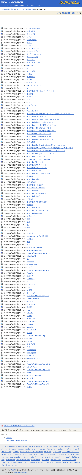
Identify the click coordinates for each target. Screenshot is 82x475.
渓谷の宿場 (31, 142)
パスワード (31, 284)
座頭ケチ (30, 276)
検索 (73, 13)
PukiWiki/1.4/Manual (34, 375)
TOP (28, 245)
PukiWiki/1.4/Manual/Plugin (36, 336)
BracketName (32, 264)
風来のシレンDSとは (34, 247)
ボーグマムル (32, 97)
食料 (28, 222)
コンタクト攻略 (56, 460)
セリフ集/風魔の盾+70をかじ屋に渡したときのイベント (47, 145)
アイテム (30, 102)
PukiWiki (30, 273)
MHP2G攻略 (56, 457)
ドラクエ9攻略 (61, 454)
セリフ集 (30, 94)
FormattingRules (33, 298)
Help (28, 310)
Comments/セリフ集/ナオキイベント (40, 159)
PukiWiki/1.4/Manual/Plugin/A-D (38, 384)
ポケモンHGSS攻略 (8, 446)
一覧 (62, 13)
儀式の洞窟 (31, 31)
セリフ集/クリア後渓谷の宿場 (37, 210)
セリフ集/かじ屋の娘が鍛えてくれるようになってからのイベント (50, 114)
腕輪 (28, 219)
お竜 (28, 242)
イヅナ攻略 (45, 460)
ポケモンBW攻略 (21, 446)
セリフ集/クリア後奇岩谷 (36, 188)
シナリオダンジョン (34, 54)
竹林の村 (30, 205)
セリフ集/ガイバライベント (37, 168)
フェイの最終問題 (33, 28)
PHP (28, 347)
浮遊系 (29, 307)
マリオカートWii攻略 (29, 457)
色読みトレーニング (20, 462)
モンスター (31, 233)
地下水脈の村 (32, 182)
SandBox (30, 324)
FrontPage (30, 279)
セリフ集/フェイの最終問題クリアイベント (42, 125)
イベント (30, 239)
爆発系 (29, 387)
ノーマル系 (31, 71)
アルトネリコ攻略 (10, 449)
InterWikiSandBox (33, 358)
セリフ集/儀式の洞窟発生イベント (39, 136)
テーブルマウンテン (34, 62)
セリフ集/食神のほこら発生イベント (40, 122)
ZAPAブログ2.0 (6, 462)
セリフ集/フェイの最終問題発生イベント (41, 131)
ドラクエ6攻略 (28, 454)
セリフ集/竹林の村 (33, 207)
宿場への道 (31, 304)
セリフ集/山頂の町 (33, 196)
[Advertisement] (41, 20)
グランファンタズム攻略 (54, 449)
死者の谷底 (31, 77)
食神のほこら (32, 82)
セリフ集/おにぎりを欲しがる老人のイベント (43, 119)
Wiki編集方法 (31, 350)
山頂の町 (30, 199)
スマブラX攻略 (6, 452)
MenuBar (30, 65)
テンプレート (32, 105)
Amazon (65, 462)
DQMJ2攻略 (57, 452)
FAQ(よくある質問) (34, 85)
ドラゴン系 (31, 344)
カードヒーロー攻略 (69, 460)
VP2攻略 (16, 452)
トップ (58, 13)
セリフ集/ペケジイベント (36, 171)
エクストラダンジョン (35, 51)
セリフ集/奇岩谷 (33, 190)
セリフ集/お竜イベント (35, 162)
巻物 (28, 227)
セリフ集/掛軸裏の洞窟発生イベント (40, 139)
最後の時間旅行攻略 (23, 460)
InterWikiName (32, 367)
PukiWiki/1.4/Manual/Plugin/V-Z (38, 296)
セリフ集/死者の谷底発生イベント (39, 128)
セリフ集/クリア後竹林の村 (37, 202)
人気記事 (30, 378)
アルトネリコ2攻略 (24, 449)
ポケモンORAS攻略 (35, 446)
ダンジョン (31, 60)
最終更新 (67, 13)
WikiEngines (31, 353)
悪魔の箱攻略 (10, 460)
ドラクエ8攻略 (50, 454)
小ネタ (29, 37)
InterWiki (30, 313)
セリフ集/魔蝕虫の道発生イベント (39, 134)
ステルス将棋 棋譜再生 (35, 462)
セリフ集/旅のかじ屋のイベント (38, 116)
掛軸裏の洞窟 (32, 40)
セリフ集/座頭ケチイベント (37, 165)
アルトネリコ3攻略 (38, 449)
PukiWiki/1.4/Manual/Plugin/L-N (38, 270)
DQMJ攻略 (47, 452)
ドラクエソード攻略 (14, 454)
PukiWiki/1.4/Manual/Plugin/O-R (38, 364)
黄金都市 (30, 176)
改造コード (31, 216)
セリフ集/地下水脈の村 (35, 185)
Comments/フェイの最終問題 (37, 236)
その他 (29, 333)
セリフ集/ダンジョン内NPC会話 (38, 173)
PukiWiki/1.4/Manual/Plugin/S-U (38, 381)
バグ (28, 99)
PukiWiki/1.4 (31, 330)
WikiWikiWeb (31, 256)
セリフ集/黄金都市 (33, 179)
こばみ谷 (30, 45)
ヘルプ (78, 13)
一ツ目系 (30, 301)
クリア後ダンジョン (34, 48)
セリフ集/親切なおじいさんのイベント (41, 91)
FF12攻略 (71, 454)
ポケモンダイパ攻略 (50, 446)
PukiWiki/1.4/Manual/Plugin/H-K (38, 253)
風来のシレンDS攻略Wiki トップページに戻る (19, 426)
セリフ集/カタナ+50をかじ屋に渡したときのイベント (46, 151)
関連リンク (31, 318)
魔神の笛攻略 (35, 460)
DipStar (29, 341)
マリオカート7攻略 (43, 457)
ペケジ (29, 287)
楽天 (71, 462)
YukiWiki (30, 327)
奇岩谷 (29, 43)
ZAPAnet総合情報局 (8, 9)
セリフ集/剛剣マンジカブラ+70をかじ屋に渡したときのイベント (50, 148)
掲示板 (29, 316)
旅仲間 (29, 290)
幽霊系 (29, 338)
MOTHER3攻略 (15, 457)
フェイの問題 (32, 321)
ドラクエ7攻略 (39, 454)
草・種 (29, 80)
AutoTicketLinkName (34, 250)
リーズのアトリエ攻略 (71, 449)
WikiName (30, 262)
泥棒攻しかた (32, 355)
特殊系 (29, 74)
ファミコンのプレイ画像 (53, 462)
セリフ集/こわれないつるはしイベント (41, 154)
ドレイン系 (31, 293)
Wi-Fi (29, 372)
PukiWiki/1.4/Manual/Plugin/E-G (38, 370)
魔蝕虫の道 (31, 34)
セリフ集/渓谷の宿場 (34, 213)
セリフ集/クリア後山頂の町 (37, 193)
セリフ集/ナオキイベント (36, 156)
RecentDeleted (32, 111)
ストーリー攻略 (32, 57)
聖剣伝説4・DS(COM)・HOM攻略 (31, 452)
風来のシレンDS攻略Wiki (12, 2)
